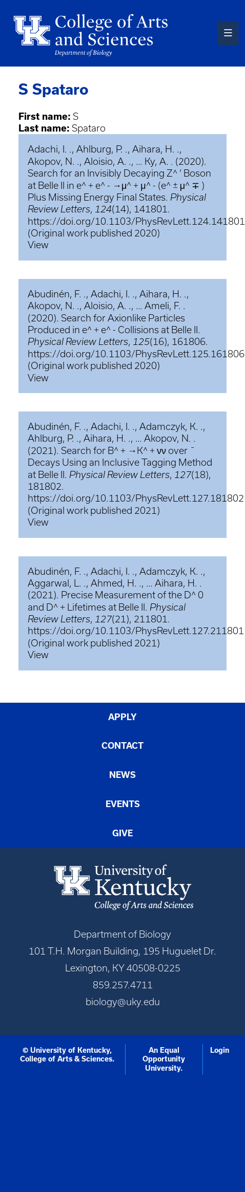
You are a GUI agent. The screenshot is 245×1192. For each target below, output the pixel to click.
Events (123, 804)
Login (219, 1050)
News (122, 774)
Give (122, 833)
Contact (122, 745)
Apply (122, 717)
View (38, 245)
